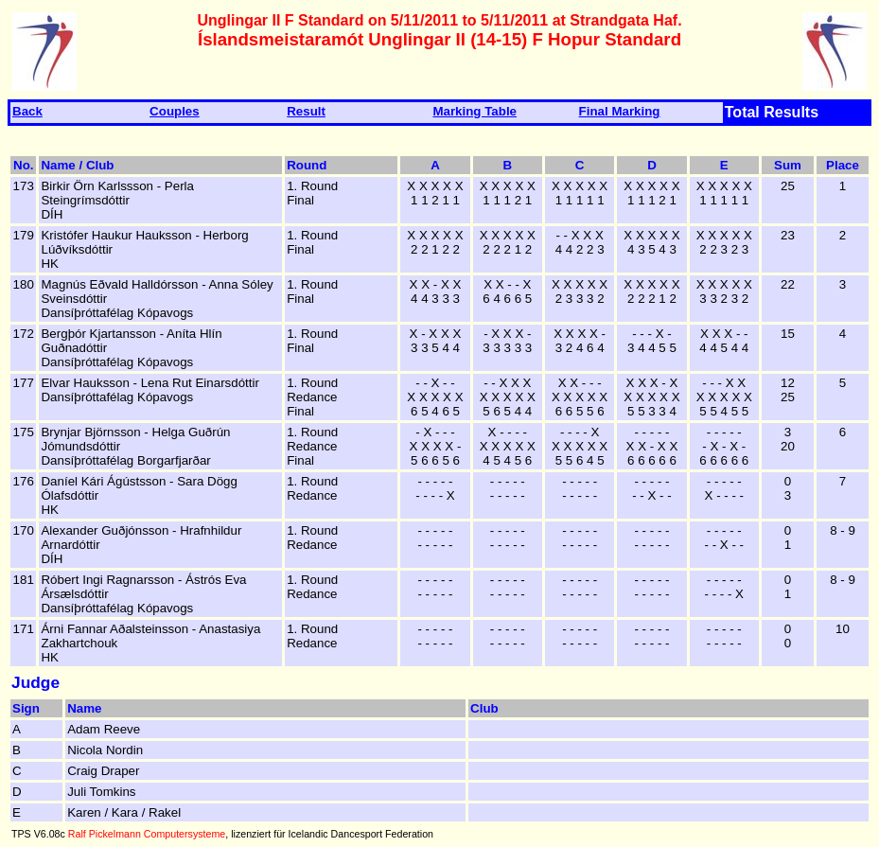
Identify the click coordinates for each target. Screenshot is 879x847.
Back (27, 111)
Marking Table (474, 111)
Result (306, 111)
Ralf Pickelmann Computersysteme (146, 833)
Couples (174, 111)
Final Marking (619, 111)
